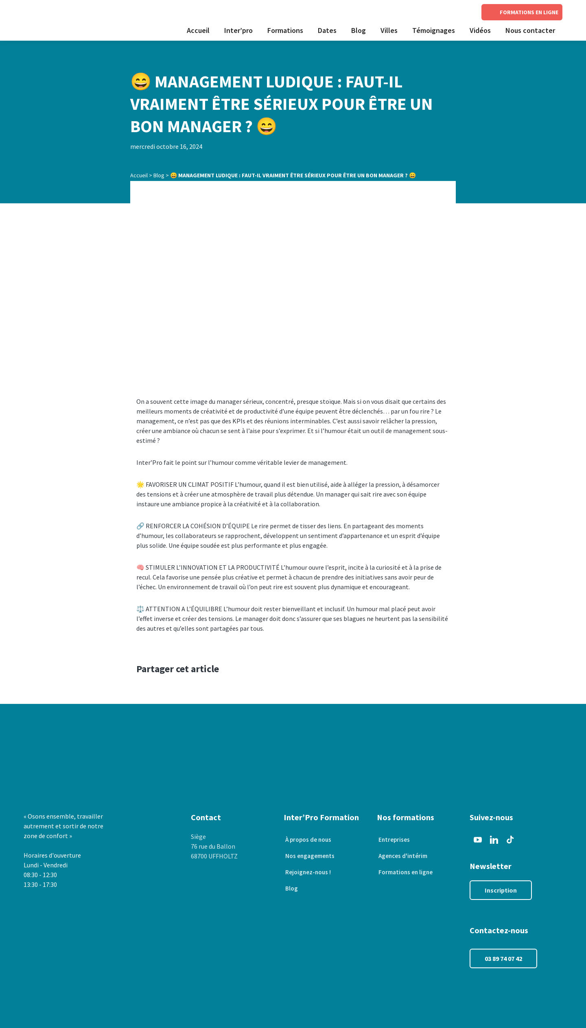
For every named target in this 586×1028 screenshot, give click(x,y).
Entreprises (393, 840)
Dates (327, 30)
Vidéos (480, 30)
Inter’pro (238, 30)
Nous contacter (530, 30)
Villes (389, 30)
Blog (358, 30)
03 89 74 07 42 (503, 958)
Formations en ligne (405, 872)
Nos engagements (309, 856)
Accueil (198, 30)
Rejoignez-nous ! (307, 872)
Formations (285, 30)
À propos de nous (308, 840)
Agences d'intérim (402, 856)
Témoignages (433, 30)
